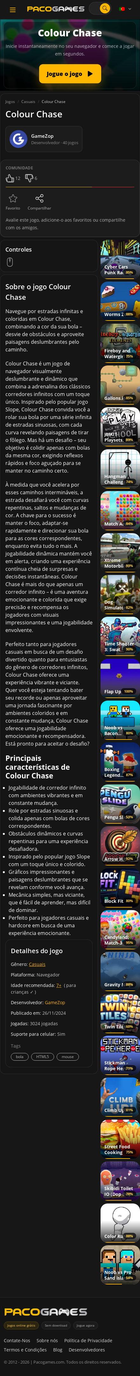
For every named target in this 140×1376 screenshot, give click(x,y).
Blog (57, 1350)
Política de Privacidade (88, 1340)
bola (20, 1056)
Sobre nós (47, 1340)
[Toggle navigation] (12, 10)
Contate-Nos (17, 1340)
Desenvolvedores (87, 1350)
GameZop (55, 1002)
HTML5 (42, 1056)
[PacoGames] (46, 1313)
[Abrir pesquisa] (105, 8)
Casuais (37, 964)
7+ (58, 985)
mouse (68, 1056)
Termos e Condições (25, 1350)
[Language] (125, 9)
